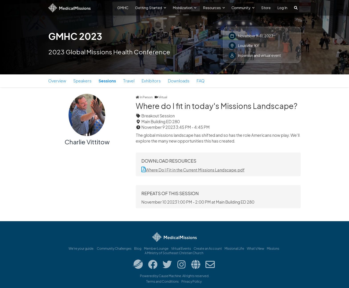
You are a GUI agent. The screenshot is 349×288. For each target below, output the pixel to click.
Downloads (178, 80)
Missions (273, 248)
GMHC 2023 (75, 36)
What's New (255, 248)
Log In (282, 7)
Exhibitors (151, 80)
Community (242, 7)
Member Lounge (156, 248)
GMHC (122, 7)
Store (266, 7)
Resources (214, 7)
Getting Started (150, 7)
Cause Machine (170, 276)
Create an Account (208, 248)
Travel (128, 80)
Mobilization (184, 7)
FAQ (201, 80)
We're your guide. (81, 248)
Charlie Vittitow (87, 142)
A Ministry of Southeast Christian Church (174, 253)
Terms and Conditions (162, 281)
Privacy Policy (191, 281)
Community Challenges (114, 248)
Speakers (82, 80)
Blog (137, 248)
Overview (57, 80)
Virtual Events (181, 248)
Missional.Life (234, 248)
